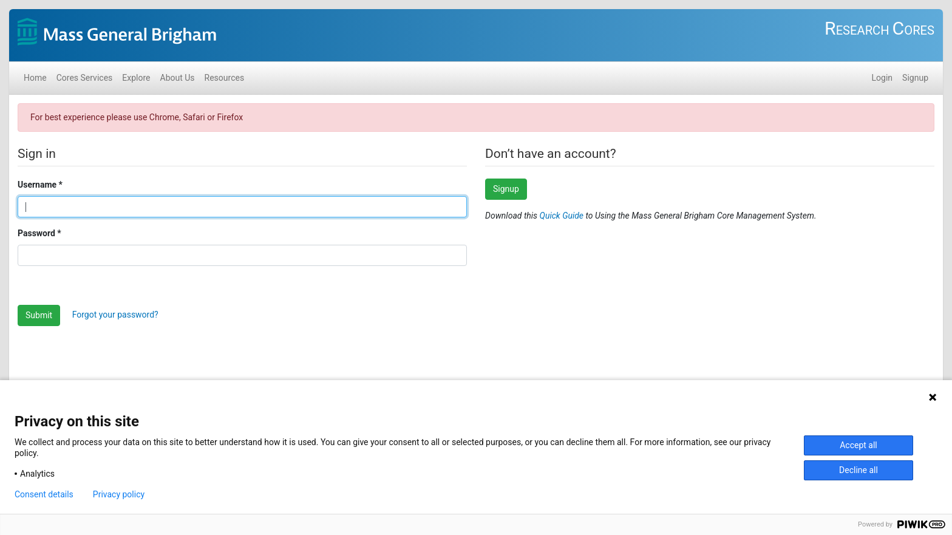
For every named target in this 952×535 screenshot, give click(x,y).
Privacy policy (118, 494)
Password (36, 233)
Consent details (44, 494)
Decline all (858, 470)
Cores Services (84, 78)
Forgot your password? (115, 314)
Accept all (858, 445)
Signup (915, 78)
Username (37, 184)
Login (882, 78)
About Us (177, 78)
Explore (136, 78)
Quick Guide (563, 215)
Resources (225, 78)
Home (35, 78)
